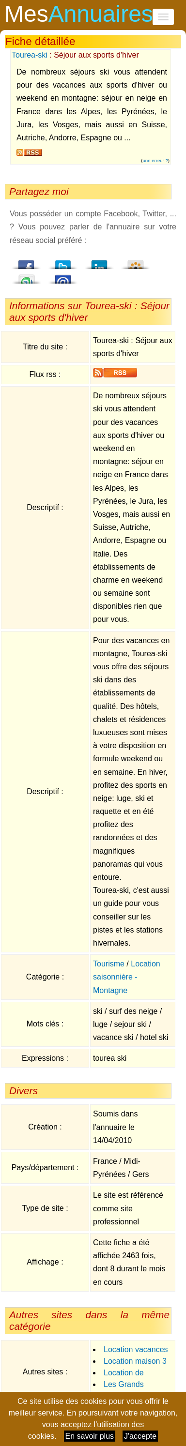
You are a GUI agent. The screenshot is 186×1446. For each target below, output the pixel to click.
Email (63, 276)
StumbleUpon (27, 276)
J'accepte (140, 1436)
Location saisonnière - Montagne (126, 977)
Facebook (27, 262)
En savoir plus (89, 1436)
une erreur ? (155, 160)
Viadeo (136, 262)
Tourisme (108, 964)
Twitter (63, 262)
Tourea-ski (29, 55)
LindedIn (99, 262)
